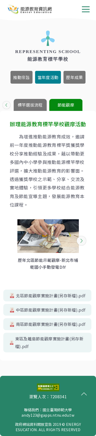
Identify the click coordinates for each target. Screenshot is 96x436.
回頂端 (82, 394)
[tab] (21, 77)
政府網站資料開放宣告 (33, 424)
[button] (6, 105)
